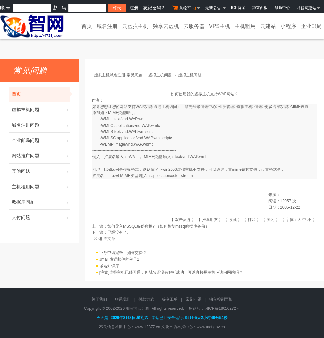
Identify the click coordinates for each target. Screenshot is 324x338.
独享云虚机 (166, 26)
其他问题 (41, 171)
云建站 (268, 26)
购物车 (187, 8)
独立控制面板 (221, 299)
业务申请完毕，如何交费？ (123, 252)
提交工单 (170, 299)
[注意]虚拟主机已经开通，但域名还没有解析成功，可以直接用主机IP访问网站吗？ (171, 272)
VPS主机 (219, 26)
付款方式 (146, 299)
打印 (252, 219)
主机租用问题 (41, 186)
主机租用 (245, 26)
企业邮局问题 (41, 140)
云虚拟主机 (135, 26)
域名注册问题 (41, 125)
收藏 (233, 219)
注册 (133, 7)
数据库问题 (41, 202)
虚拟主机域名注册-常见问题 (118, 75)
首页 (86, 26)
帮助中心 (282, 7)
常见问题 (193, 299)
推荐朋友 (210, 219)
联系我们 (123, 299)
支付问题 (41, 217)
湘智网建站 (309, 8)
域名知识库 (109, 266)
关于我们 (99, 299)
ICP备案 (238, 7)
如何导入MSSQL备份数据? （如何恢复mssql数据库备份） (158, 226)
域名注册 (107, 26)
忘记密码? (153, 7)
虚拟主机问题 (41, 109)
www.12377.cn (147, 327)
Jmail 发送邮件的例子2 (119, 259)
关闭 (271, 219)
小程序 (288, 26)
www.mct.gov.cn (211, 327)
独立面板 (260, 7)
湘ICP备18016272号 (222, 308)
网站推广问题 (41, 155)
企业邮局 (311, 26)
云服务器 (194, 26)
